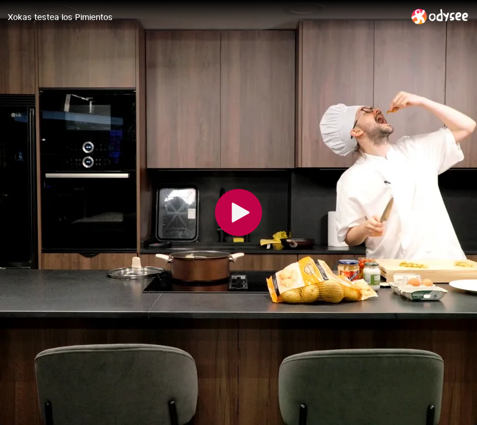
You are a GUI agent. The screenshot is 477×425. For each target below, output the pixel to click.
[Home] (440, 16)
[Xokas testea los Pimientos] (205, 17)
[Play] (238, 212)
